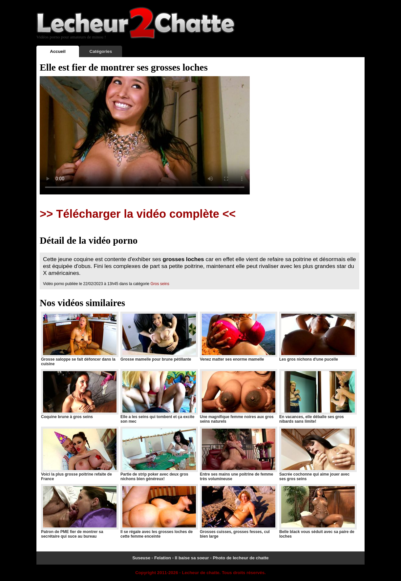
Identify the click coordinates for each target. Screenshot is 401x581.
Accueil (57, 51)
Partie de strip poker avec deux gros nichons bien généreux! (158, 454)
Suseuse (141, 557)
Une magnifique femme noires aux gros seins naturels (238, 396)
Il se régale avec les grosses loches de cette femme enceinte (158, 511)
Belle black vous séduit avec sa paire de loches (317, 511)
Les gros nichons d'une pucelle (317, 337)
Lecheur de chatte (200, 572)
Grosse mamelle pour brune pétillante (158, 337)
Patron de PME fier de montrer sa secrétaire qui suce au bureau (79, 511)
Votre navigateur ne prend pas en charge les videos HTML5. (145, 135)
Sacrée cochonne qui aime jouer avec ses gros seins (317, 454)
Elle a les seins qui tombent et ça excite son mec (158, 396)
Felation (162, 557)
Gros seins (159, 283)
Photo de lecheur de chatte (240, 557)
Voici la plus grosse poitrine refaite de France (79, 454)
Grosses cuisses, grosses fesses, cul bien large (238, 511)
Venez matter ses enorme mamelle (238, 337)
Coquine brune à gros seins (79, 394)
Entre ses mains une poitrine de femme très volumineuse (238, 454)
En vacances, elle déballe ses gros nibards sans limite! (317, 396)
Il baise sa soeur (192, 557)
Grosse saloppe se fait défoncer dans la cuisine (79, 339)
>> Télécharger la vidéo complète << (138, 214)
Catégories (101, 51)
